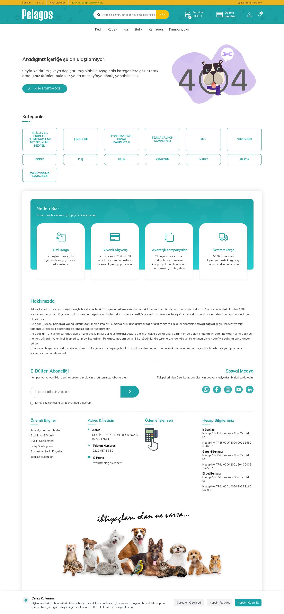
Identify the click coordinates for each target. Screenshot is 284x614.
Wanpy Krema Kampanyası (40, 175)
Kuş (126, 29)
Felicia (244, 160)
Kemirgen (156, 29)
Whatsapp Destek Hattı (87, 2)
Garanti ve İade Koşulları (46, 452)
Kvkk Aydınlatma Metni (45, 431)
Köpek (112, 29)
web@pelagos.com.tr (107, 464)
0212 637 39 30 (103, 451)
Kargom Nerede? (250, 2)
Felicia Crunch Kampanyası (162, 139)
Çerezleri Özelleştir (189, 602)
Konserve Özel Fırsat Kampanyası (121, 139)
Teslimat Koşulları (42, 457)
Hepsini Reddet (220, 602)
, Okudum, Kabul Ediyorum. (61, 403)
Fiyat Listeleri (57, 2)
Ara (162, 14)
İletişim (26, 2)
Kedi (98, 29)
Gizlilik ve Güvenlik (42, 436)
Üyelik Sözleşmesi (42, 441)
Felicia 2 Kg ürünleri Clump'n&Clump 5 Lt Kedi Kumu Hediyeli (39, 139)
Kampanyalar (179, 29)
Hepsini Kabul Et (248, 602)
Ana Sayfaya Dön (45, 88)
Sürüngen (244, 139)
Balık (138, 29)
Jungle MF (81, 139)
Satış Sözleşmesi (41, 447)
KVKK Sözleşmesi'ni (47, 403)
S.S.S (40, 2)
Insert (203, 160)
